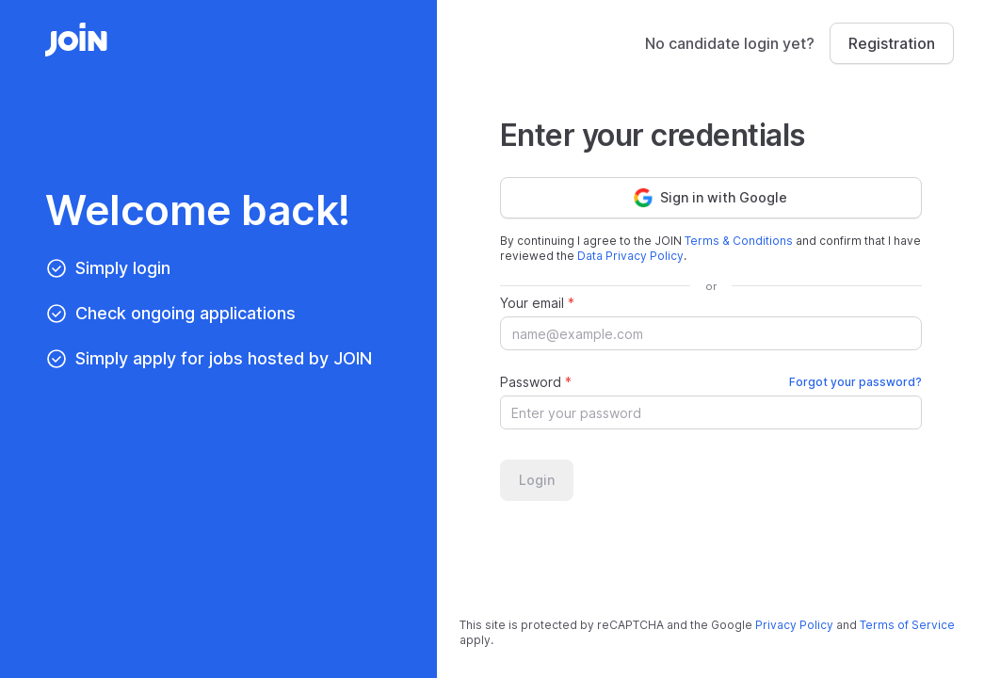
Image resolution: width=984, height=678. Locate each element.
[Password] (700, 412)
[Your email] (711, 333)
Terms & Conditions (739, 241)
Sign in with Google (710, 197)
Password (711, 382)
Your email (537, 303)
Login (537, 480)
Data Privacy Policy (630, 256)
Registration (891, 43)
